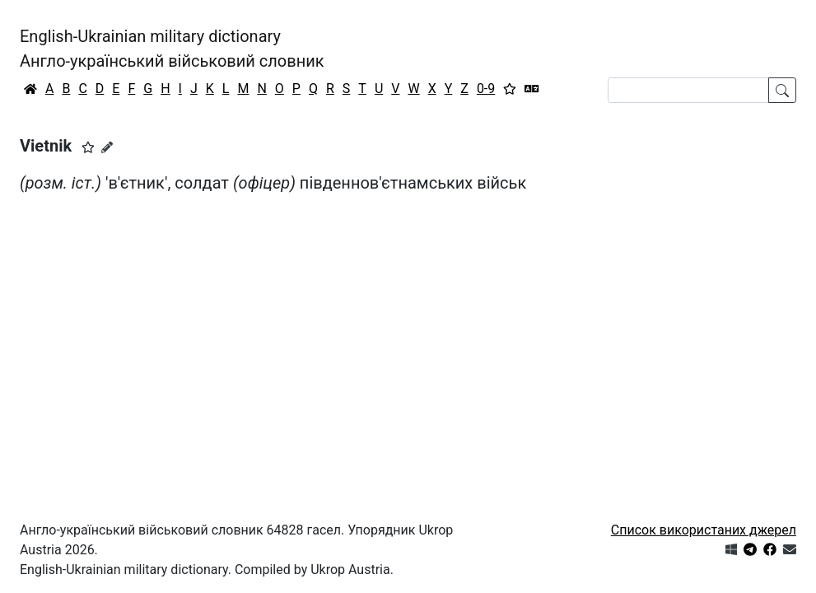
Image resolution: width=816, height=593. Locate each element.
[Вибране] (509, 89)
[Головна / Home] (30, 89)
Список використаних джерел (703, 530)
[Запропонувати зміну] (107, 147)
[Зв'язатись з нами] (789, 550)
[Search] (688, 90)
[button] (88, 147)
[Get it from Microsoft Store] (731, 550)
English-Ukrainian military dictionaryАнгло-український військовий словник (172, 48)
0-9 (486, 88)
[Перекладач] (531, 89)
